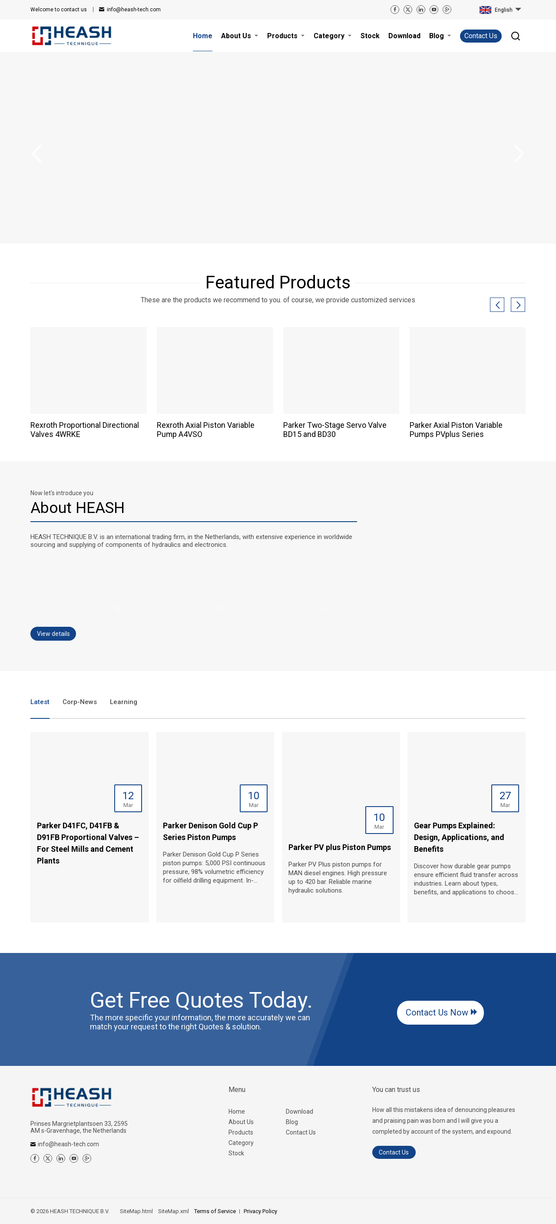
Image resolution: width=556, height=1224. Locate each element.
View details (53, 633)
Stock (236, 1153)
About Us (241, 1121)
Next (519, 153)
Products (240, 1132)
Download (299, 1111)
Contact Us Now (437, 1012)
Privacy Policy (260, 1211)
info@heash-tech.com (134, 10)
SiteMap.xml (173, 1211)
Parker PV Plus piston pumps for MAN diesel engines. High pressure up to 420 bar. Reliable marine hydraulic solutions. (337, 877)
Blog (292, 1121)
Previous (37, 153)
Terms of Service (215, 1211)
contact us (58, 10)
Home (236, 1111)
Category (241, 1142)
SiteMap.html (136, 1211)
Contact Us (480, 36)
